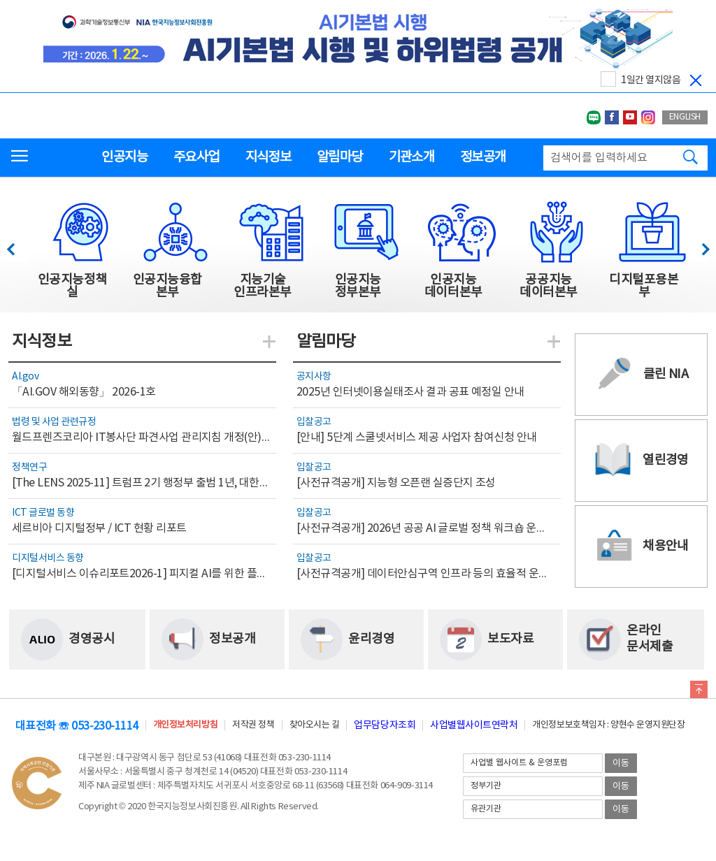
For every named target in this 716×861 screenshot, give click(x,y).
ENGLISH (685, 117)
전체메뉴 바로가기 (0, 0)
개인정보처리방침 (185, 725)
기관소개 (411, 157)
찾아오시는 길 (314, 725)
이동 (621, 763)
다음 (698, 245)
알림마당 (339, 157)
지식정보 (268, 157)
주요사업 (196, 157)
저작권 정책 (253, 725)
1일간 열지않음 (650, 80)
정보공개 (483, 157)
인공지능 (124, 157)
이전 (17, 245)
